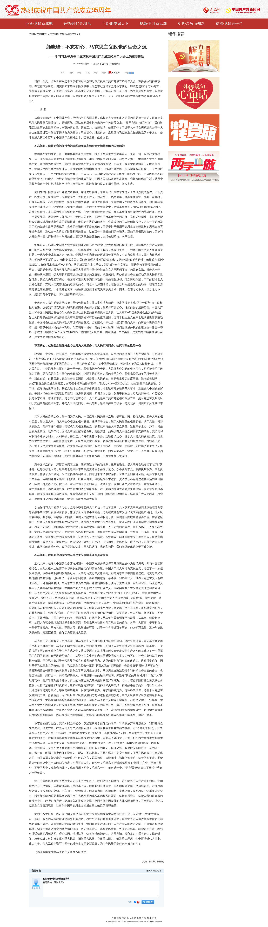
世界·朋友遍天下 (115, 23)
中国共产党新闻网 (37, 34)
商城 (87, 72)
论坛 (159, 870)
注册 (33, 888)
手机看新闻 (115, 64)
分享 (96, 72)
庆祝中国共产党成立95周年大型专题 (64, 34)
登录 (38, 888)
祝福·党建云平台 (229, 23)
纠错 (79, 72)
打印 (63, 72)
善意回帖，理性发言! (101, 889)
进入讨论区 (151, 870)
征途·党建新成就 (39, 23)
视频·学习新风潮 (153, 23)
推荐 (104, 72)
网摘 (71, 72)
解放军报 (104, 64)
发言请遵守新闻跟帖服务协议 (56, 878)
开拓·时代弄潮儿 (77, 23)
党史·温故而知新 (191, 23)
